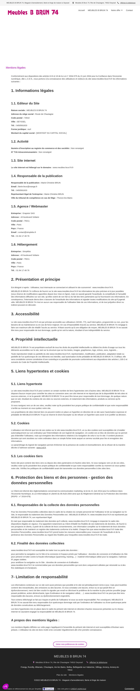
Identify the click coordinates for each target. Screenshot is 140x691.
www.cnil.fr (41, 447)
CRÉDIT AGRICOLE (78, 689)
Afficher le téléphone (127, 3)
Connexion (129, 688)
